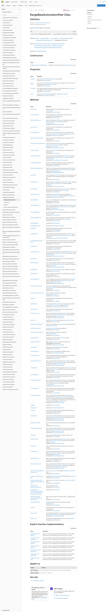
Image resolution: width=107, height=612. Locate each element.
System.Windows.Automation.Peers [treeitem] (10, 17)
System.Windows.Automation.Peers (43, 22)
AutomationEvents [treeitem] (6, 22)
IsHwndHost (33, 88)
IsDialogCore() (34, 407)
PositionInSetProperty (53, 341)
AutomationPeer (54, 38)
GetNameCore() (34, 303)
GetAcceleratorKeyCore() (36, 120)
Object (37, 38)
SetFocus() (33, 507)
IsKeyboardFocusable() (59, 418)
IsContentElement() (35, 374)
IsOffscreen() (33, 435)
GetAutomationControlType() (37, 138)
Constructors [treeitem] (6, 202)
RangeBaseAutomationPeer (67, 65)
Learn (31, 10)
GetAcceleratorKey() (35, 114)
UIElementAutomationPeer (66, 38)
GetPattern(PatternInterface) (37, 324)
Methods (89, 18)
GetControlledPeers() (35, 212)
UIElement (43, 94)
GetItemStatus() (34, 246)
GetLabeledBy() (34, 269)
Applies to (89, 21)
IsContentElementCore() (36, 380)
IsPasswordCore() (34, 451)
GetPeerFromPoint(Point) (36, 328)
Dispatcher (33, 79)
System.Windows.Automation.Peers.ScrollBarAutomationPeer (48, 45)
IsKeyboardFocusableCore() (36, 428)
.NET (36, 10)
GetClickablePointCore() (35, 205)
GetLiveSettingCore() (35, 279)
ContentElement (72, 233)
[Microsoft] (2, 2)
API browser (41, 10)
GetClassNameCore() (35, 194)
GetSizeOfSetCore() (35, 351)
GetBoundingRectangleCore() (37, 168)
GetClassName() (34, 189)
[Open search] (100, 2)
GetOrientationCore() (35, 313)
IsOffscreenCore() (34, 439)
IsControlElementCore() (35, 395)
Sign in (103, 1)
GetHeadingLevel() (34, 223)
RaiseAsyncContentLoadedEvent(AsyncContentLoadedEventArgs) (38, 482)
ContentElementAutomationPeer (64, 235)
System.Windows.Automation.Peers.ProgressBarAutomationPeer (49, 43)
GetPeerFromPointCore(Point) (37, 332)
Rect (51, 162)
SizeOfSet (62, 347)
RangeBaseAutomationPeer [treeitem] (9, 199)
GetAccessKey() (34, 127)
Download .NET (101, 5)
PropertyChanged (54, 369)
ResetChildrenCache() (35, 502)
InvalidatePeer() (34, 367)
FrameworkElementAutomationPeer (44, 40)
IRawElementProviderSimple (69, 470)
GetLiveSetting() (34, 273)
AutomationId (53, 150)
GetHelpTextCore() (34, 233)
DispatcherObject (45, 38)
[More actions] (76, 10)
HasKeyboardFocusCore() (36, 361)
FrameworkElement (68, 155)
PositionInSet (62, 337)
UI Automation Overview (38, 580)
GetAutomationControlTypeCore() (38, 143)
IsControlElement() (34, 388)
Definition (89, 12)
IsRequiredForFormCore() (36, 463)
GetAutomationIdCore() (35, 155)
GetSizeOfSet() (34, 347)
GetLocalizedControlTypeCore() (37, 293)
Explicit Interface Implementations (94, 20)
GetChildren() (33, 175)
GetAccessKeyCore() (35, 132)
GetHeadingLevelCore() (35, 225)
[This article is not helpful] (99, 28)
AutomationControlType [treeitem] (8, 20)
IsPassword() (33, 446)
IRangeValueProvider (41, 51)
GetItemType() (34, 258)
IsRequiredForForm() (35, 458)
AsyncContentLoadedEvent (69, 480)
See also (89, 23)
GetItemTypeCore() (34, 262)
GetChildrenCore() (34, 182)
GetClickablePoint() (34, 199)
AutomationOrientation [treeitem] (7, 25)
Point (50, 199)
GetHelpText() (33, 228)
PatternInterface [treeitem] (6, 189)
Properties (89, 16)
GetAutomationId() (34, 150)
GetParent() (33, 320)
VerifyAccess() (33, 518)
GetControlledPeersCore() (36, 217)
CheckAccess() (34, 109)
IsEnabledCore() (34, 415)
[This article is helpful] (98, 28)
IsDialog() (33, 405)
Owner (32, 94)
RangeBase (36, 28)
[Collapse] (19, 9)
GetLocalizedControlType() (36, 286)
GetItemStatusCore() (35, 251)
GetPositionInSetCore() (35, 341)
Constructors (90, 14)
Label (61, 269)
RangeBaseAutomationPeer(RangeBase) (39, 65)
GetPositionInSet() (34, 337)
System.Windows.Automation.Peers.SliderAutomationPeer (47, 47)
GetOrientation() (34, 309)
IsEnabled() (33, 410)
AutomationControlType (64, 189)
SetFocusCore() (34, 513)
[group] (53, 34)
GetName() (33, 298)
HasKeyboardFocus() (35, 355)
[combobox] (11, 12)
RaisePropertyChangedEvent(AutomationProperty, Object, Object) (36, 498)
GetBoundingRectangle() (36, 162)
